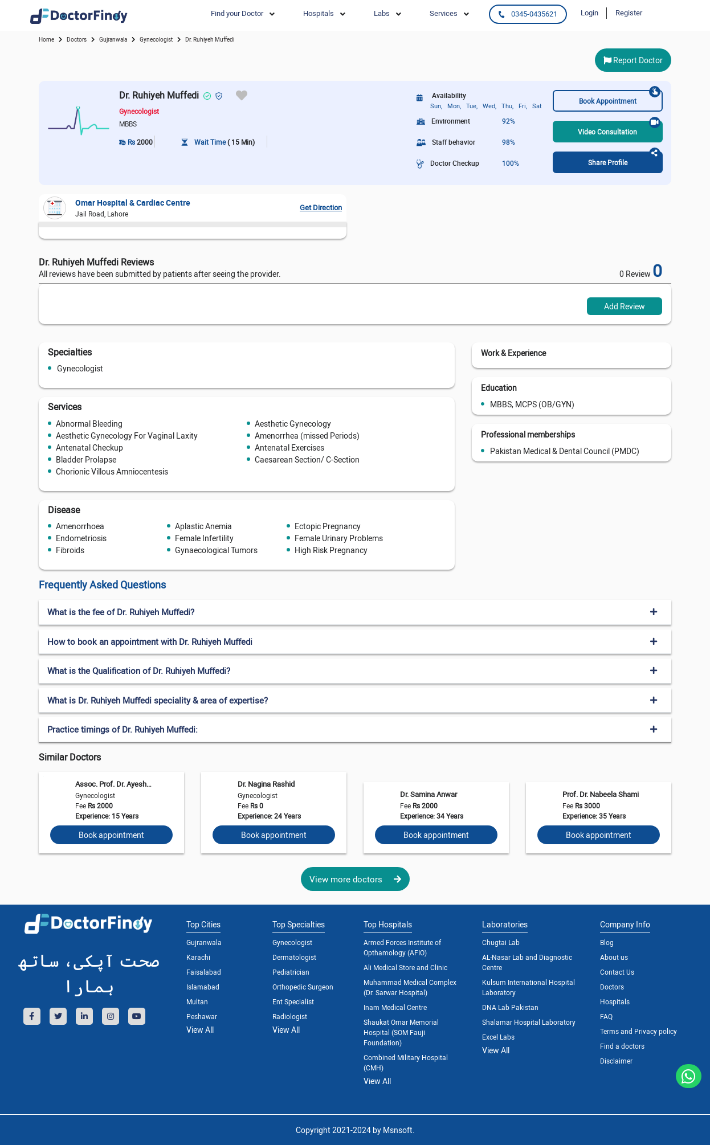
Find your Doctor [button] (237, 13)
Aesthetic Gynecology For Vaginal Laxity (127, 435)
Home (46, 39)
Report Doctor (633, 60)
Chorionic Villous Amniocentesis (112, 471)
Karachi (198, 957)
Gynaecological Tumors (216, 550)
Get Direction (321, 207)
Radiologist (289, 1016)
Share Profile (624, 159)
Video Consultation (619, 128)
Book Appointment (619, 97)
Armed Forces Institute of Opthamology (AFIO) (402, 947)
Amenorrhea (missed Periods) (307, 435)
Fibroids (70, 550)
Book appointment (111, 834)
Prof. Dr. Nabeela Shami (600, 794)
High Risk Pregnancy (331, 550)
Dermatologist (294, 957)
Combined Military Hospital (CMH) (406, 1062)
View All (200, 1029)
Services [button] (444, 13)
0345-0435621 (527, 14)
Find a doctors (622, 1045)
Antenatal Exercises (289, 447)
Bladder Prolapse (86, 459)
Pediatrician (290, 971)
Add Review (624, 306)
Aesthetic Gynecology (293, 423)
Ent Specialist (293, 1001)
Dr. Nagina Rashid (266, 784)
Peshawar (201, 1016)
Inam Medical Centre (395, 1007)
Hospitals (615, 1001)
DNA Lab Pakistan (510, 1007)
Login (589, 12)
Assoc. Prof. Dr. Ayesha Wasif (113, 784)
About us (614, 957)
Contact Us (617, 971)
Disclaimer (616, 1060)
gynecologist (156, 39)
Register (628, 12)
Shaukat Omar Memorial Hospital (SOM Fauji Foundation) (401, 1032)
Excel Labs (498, 1036)
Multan (197, 1001)
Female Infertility (204, 538)
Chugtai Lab (501, 942)
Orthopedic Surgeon (302, 986)
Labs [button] (382, 13)
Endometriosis (81, 538)
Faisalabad (203, 971)
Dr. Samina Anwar (428, 794)
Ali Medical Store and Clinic (405, 967)
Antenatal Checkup (89, 447)
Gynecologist (80, 368)
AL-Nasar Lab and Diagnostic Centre (527, 962)
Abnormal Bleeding (89, 423)
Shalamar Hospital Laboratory (529, 1022)
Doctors (612, 986)
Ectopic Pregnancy (328, 526)
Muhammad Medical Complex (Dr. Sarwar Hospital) (410, 987)
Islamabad (202, 986)
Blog (607, 942)
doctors (77, 39)
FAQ (606, 1016)
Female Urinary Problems (339, 538)
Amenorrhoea (80, 526)
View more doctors (355, 879)
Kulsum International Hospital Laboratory (528, 987)
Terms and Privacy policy (638, 1031)
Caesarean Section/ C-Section (307, 459)
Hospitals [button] (318, 13)
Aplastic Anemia (203, 526)
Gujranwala (113, 39)
